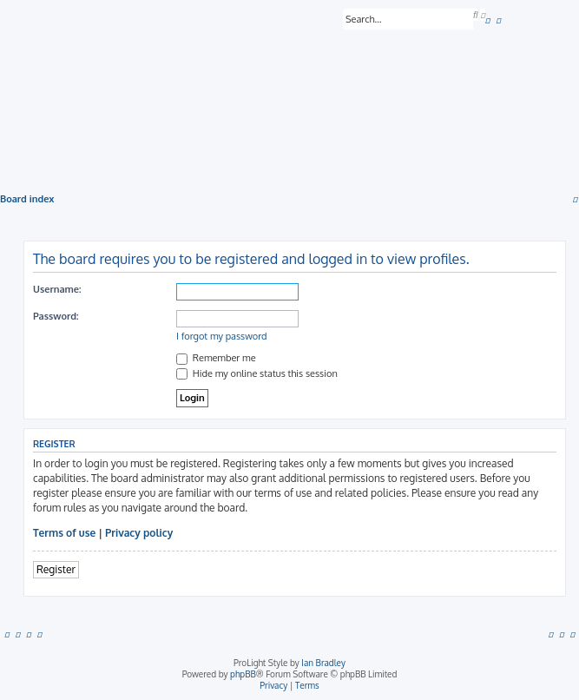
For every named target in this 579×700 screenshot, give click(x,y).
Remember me (216, 358)
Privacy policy (139, 532)
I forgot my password (221, 336)
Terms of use (64, 532)
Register (56, 569)
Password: (56, 316)
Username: (57, 289)
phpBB (243, 674)
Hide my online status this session (257, 373)
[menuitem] (487, 20)
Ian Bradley (323, 662)
